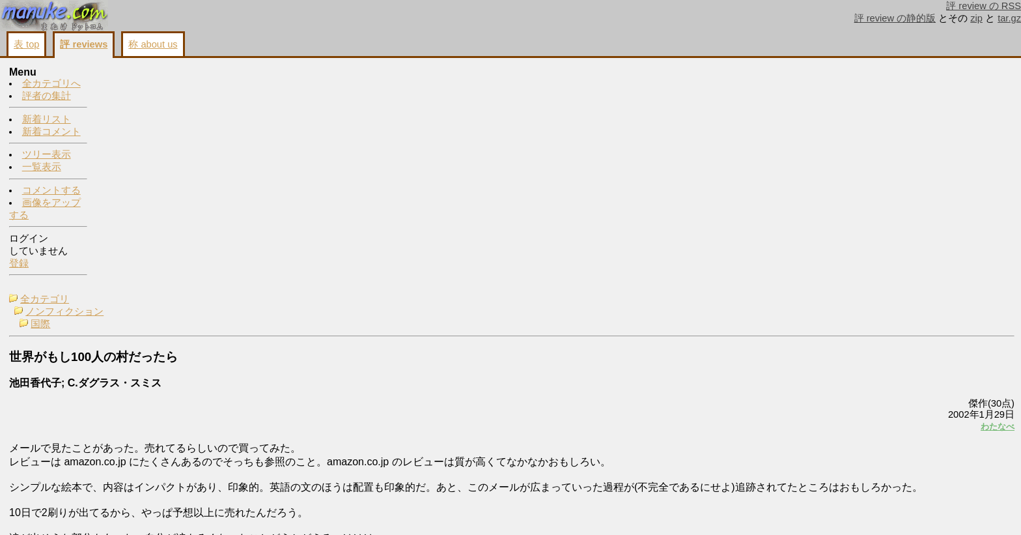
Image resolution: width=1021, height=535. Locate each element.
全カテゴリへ (51, 84)
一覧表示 (41, 167)
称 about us (152, 44)
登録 (19, 264)
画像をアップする (790, 509)
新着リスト (46, 120)
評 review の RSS (983, 6)
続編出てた (889, 95)
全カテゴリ (135, 73)
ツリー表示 (46, 155)
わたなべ (835, 200)
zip (976, 18)
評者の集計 (46, 96)
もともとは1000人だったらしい (934, 174)
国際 (131, 98)
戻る (842, 509)
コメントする (51, 191)
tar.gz (1009, 18)
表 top (26, 44)
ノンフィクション (156, 85)
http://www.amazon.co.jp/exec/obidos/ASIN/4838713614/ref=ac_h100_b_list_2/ (164, 455)
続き (842, 412)
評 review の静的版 (895, 18)
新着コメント (51, 132)
